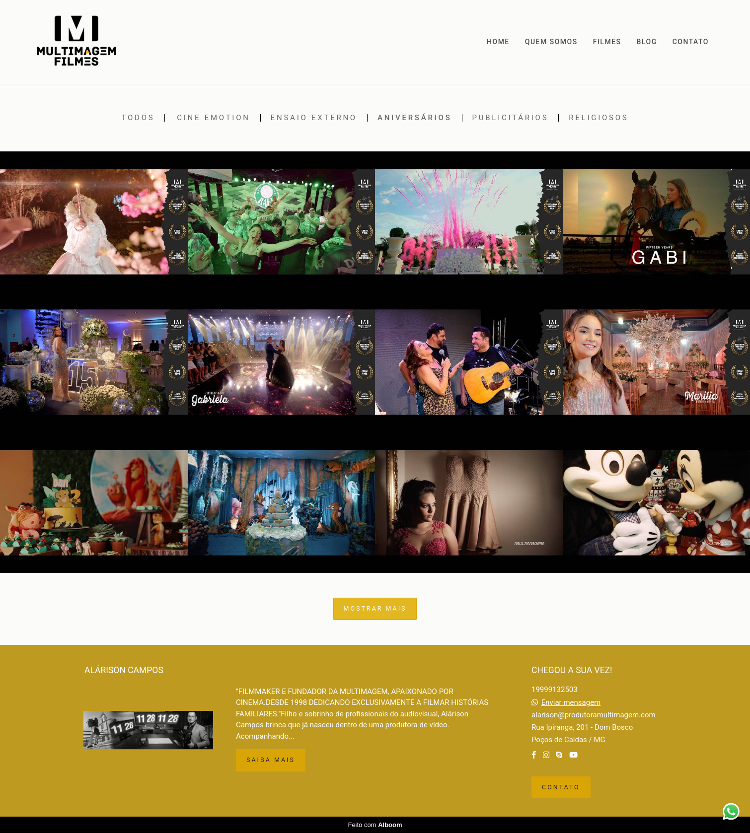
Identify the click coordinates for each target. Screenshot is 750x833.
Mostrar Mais (375, 608)
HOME (498, 42)
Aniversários (414, 118)
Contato (561, 787)
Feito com (375, 825)
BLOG (647, 42)
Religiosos (598, 118)
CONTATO (691, 42)
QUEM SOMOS (551, 42)
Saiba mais (270, 760)
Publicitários (510, 118)
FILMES (607, 42)
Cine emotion (213, 118)
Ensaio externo (314, 118)
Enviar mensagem (571, 702)
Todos (138, 118)
